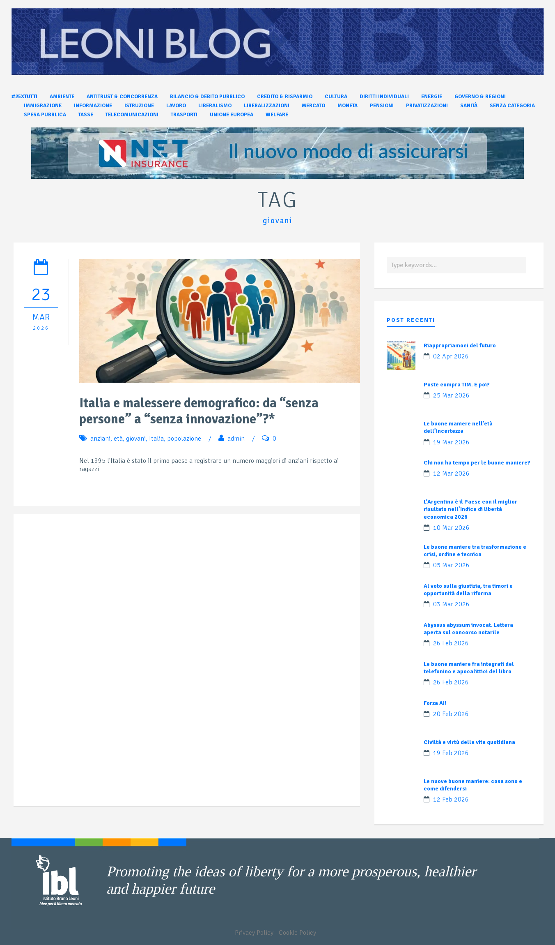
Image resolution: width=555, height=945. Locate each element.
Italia (156, 438)
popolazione (184, 438)
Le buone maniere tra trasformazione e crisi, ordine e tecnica (475, 550)
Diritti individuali (384, 96)
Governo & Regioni (480, 96)
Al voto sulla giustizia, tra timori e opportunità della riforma (468, 589)
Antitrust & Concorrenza (122, 96)
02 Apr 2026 (451, 356)
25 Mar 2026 (451, 395)
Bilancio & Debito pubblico (207, 96)
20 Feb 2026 (451, 714)
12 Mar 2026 (451, 473)
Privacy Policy (254, 933)
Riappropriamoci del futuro (460, 345)
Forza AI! (435, 703)
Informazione (93, 105)
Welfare (277, 114)
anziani (100, 438)
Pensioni (382, 105)
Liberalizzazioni (266, 105)
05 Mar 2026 (451, 565)
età (118, 438)
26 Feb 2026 (451, 643)
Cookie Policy (297, 933)
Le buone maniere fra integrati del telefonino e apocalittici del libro (469, 668)
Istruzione (139, 105)
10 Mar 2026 (451, 528)
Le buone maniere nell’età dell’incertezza (458, 427)
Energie (431, 96)
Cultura (336, 96)
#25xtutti (24, 96)
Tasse (85, 114)
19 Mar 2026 (451, 442)
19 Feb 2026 (451, 753)
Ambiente (62, 96)
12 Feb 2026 (451, 799)
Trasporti (184, 114)
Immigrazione (43, 105)
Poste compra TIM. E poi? (457, 384)
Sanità (468, 105)
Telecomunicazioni (131, 114)
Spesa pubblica (45, 114)
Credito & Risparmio (284, 96)
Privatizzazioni (427, 105)
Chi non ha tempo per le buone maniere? (477, 462)
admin (236, 438)
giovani (136, 438)
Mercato (313, 105)
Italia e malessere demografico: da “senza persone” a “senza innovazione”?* (199, 411)
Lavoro (176, 105)
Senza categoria (512, 105)
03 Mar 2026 (451, 604)
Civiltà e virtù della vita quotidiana (469, 742)
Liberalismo (215, 105)
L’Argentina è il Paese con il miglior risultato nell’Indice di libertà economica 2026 (470, 509)
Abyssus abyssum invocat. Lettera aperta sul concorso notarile (468, 629)
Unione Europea (231, 114)
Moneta (347, 105)
